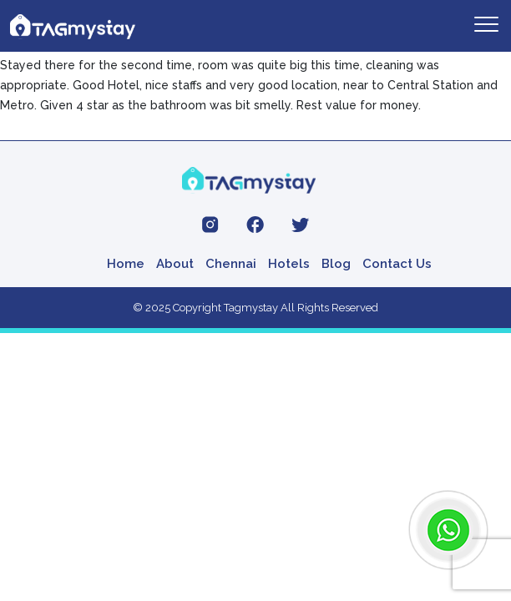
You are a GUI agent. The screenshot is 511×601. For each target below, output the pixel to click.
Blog (336, 263)
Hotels (289, 263)
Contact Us (397, 263)
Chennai (230, 263)
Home (125, 263)
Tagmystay (251, 307)
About (175, 263)
